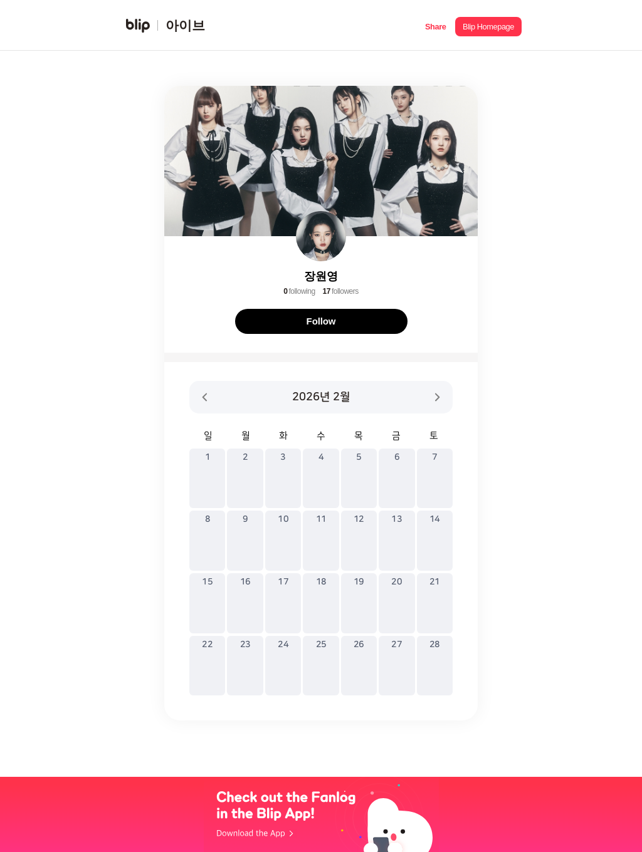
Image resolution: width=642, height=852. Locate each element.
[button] (435, 25)
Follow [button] (321, 321)
